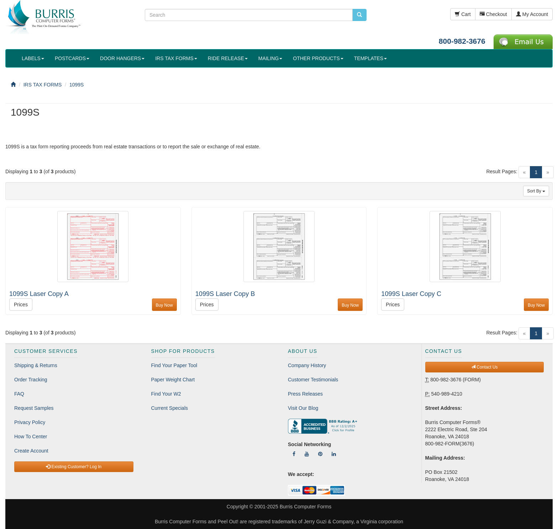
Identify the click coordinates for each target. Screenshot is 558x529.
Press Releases (305, 394)
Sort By (536, 191)
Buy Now (164, 305)
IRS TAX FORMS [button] (176, 58)
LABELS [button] (33, 58)
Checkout (493, 14)
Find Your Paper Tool (174, 365)
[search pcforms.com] (359, 15)
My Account (532, 14)
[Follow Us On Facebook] (294, 454)
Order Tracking (30, 379)
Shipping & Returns (35, 365)
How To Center (30, 436)
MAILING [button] (270, 58)
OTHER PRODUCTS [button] (318, 58)
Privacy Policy (29, 422)
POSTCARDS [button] (72, 58)
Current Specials (169, 408)
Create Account (31, 451)
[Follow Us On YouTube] (307, 454)
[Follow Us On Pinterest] (320, 454)
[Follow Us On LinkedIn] (334, 454)
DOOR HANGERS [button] (122, 58)
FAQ (19, 394)
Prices (21, 304)
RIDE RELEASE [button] (228, 58)
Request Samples (34, 408)
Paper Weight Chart (173, 379)
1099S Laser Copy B (225, 293)
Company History (307, 365)
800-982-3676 (462, 41)
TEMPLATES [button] (370, 58)
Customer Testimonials (313, 379)
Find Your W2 (166, 394)
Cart (462, 14)
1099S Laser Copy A (39, 293)
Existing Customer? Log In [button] (73, 466)
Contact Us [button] (484, 367)
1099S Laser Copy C (411, 293)
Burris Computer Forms (305, 506)
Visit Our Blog (303, 408)
